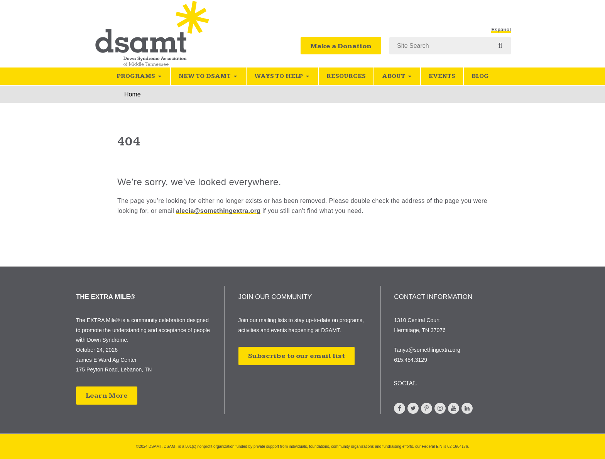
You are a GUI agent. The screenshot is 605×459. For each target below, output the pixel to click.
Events (442, 76)
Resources (346, 76)
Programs (139, 76)
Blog (480, 76)
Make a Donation (341, 46)
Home (132, 94)
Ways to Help (282, 76)
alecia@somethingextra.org (218, 211)
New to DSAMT (208, 76)
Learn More (107, 396)
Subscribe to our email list (296, 356)
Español (501, 29)
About (397, 76)
